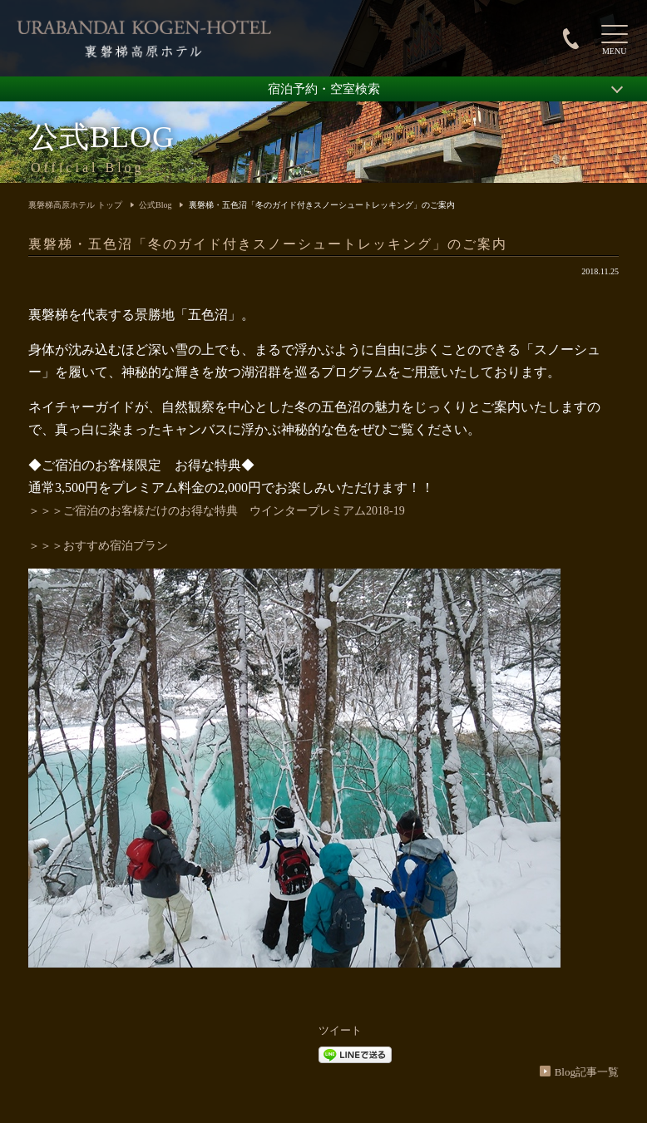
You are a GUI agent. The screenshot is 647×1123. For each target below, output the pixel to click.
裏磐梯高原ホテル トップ (75, 204)
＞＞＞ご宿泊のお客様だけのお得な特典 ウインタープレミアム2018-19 (216, 511)
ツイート (340, 1030)
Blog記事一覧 (587, 1072)
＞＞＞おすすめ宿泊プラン (98, 545)
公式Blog (155, 204)
